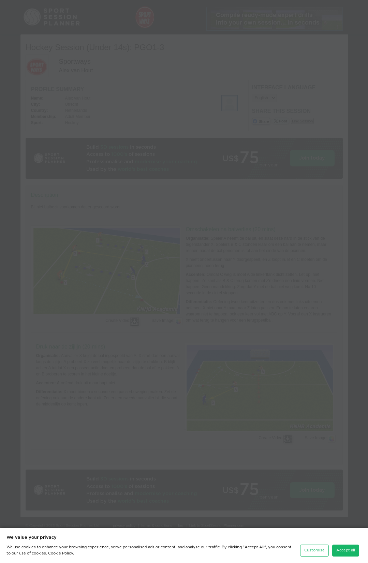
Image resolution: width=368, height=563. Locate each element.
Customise (314, 550)
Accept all (345, 550)
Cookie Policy (60, 553)
